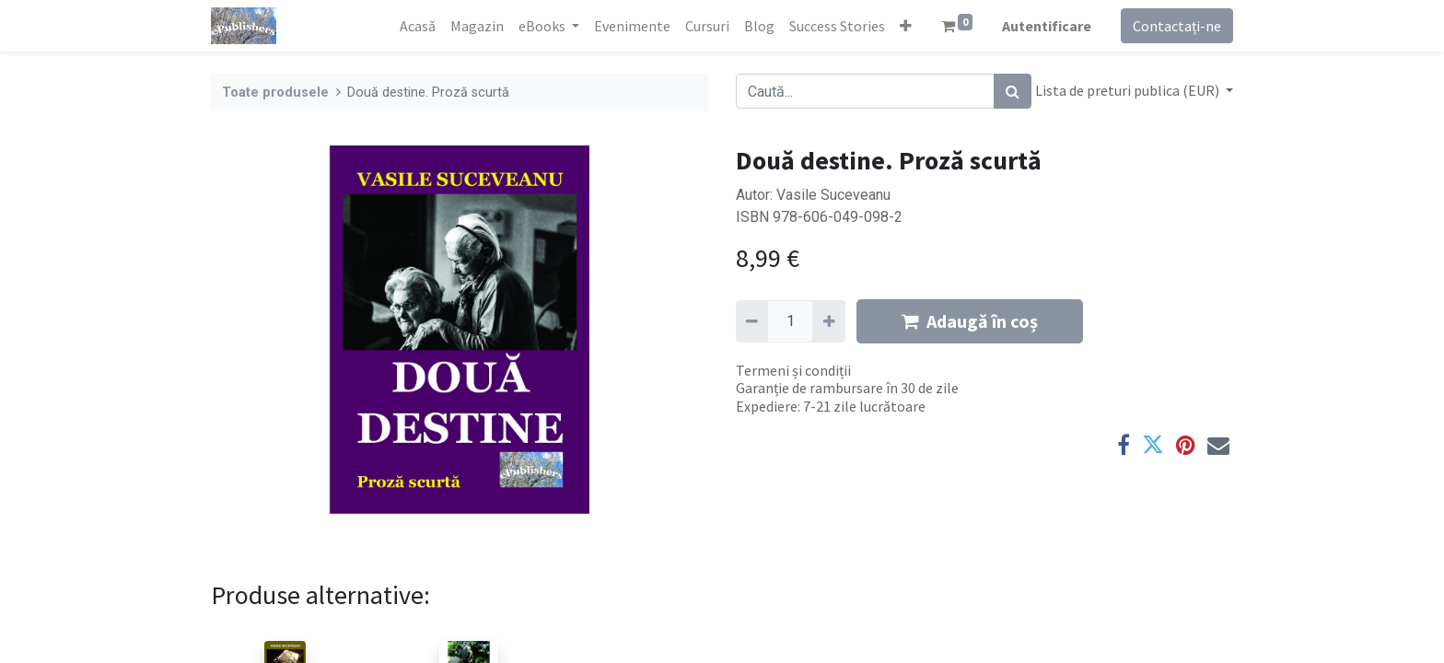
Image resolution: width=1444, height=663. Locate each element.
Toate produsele (275, 92)
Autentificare (1046, 26)
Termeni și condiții (793, 370)
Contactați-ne (1177, 26)
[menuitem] (417, 25)
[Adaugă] (828, 321)
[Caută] (1012, 91)
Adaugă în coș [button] (970, 320)
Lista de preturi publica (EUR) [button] (1128, 90)
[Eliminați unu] (752, 321)
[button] (905, 25)
